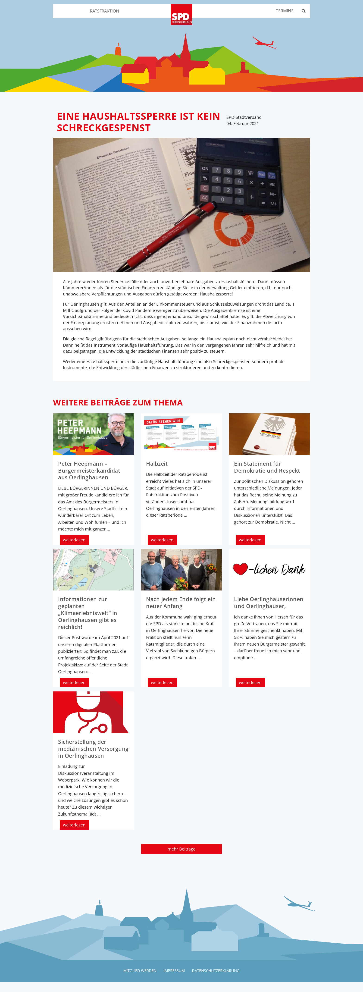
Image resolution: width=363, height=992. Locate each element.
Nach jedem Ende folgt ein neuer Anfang (177, 607)
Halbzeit (157, 468)
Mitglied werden (139, 980)
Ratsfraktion (104, 11)
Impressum (174, 980)
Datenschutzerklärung (217, 980)
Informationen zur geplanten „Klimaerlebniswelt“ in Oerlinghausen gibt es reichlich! (89, 617)
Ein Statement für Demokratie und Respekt (269, 471)
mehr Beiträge (181, 859)
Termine (283, 11)
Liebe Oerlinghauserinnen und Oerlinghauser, (268, 610)
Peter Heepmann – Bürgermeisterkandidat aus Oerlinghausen (91, 475)
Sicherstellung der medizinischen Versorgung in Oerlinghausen (83, 755)
